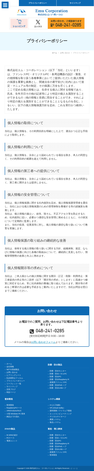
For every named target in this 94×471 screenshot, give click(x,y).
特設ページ (11, 392)
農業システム (55, 419)
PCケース (10, 438)
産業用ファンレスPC (58, 382)
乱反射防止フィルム (15, 378)
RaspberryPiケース (14, 408)
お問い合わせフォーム (43, 342)
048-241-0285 (50, 331)
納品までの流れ (13, 417)
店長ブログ (11, 389)
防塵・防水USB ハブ (58, 449)
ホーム (54, 53)
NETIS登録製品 (13, 369)
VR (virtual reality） (57, 408)
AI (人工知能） (56, 405)
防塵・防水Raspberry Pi (59, 379)
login (74, 468)
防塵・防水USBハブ (58, 388)
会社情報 (10, 367)
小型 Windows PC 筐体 (16, 414)
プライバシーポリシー (37, 3)
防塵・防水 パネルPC (58, 438)
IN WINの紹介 (12, 435)
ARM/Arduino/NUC (14, 411)
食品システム (55, 422)
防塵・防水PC (55, 377)
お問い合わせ (12, 372)
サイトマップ (75, 3)
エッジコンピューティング (61, 414)
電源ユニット (12, 441)
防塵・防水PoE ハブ (58, 385)
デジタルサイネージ (58, 417)
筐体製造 (10, 405)
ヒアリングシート (14, 375)
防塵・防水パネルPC (58, 374)
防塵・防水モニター (58, 371)
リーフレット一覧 (14, 384)
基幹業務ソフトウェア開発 (61, 411)
